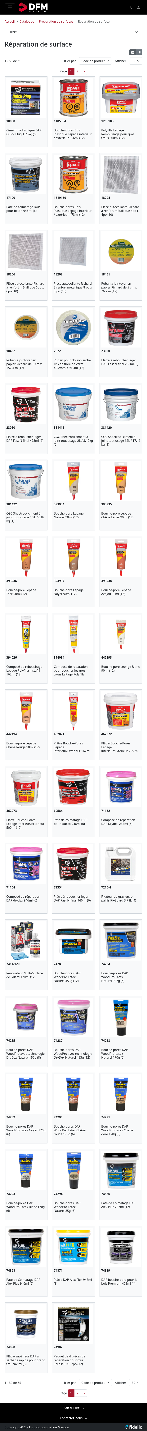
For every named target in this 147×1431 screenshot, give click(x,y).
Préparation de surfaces (56, 21)
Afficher (120, 61)
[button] (130, 7)
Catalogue (27, 21)
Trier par (70, 61)
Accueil (10, 21)
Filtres (13, 32)
